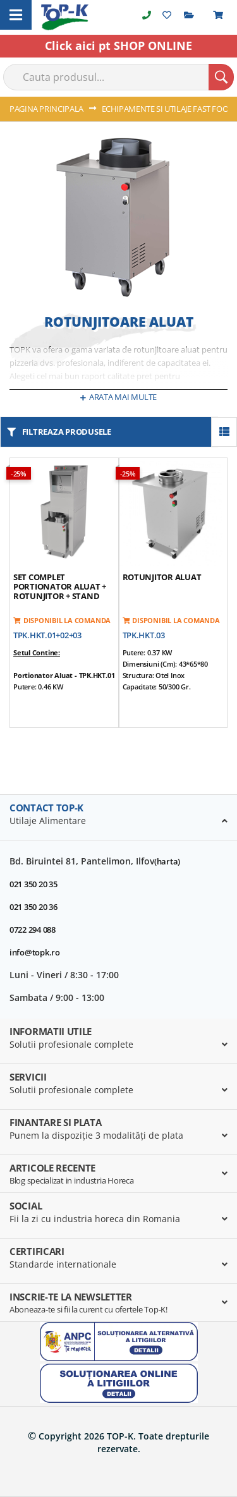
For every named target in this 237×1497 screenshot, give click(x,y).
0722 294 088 (32, 929)
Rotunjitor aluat (162, 577)
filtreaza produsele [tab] (66, 431)
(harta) (167, 861)
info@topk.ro (34, 952)
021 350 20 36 (33, 906)
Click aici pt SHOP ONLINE (118, 45)
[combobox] (118, 77)
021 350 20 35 (33, 884)
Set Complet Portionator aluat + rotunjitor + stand (59, 586)
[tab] (118, 817)
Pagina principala (47, 108)
